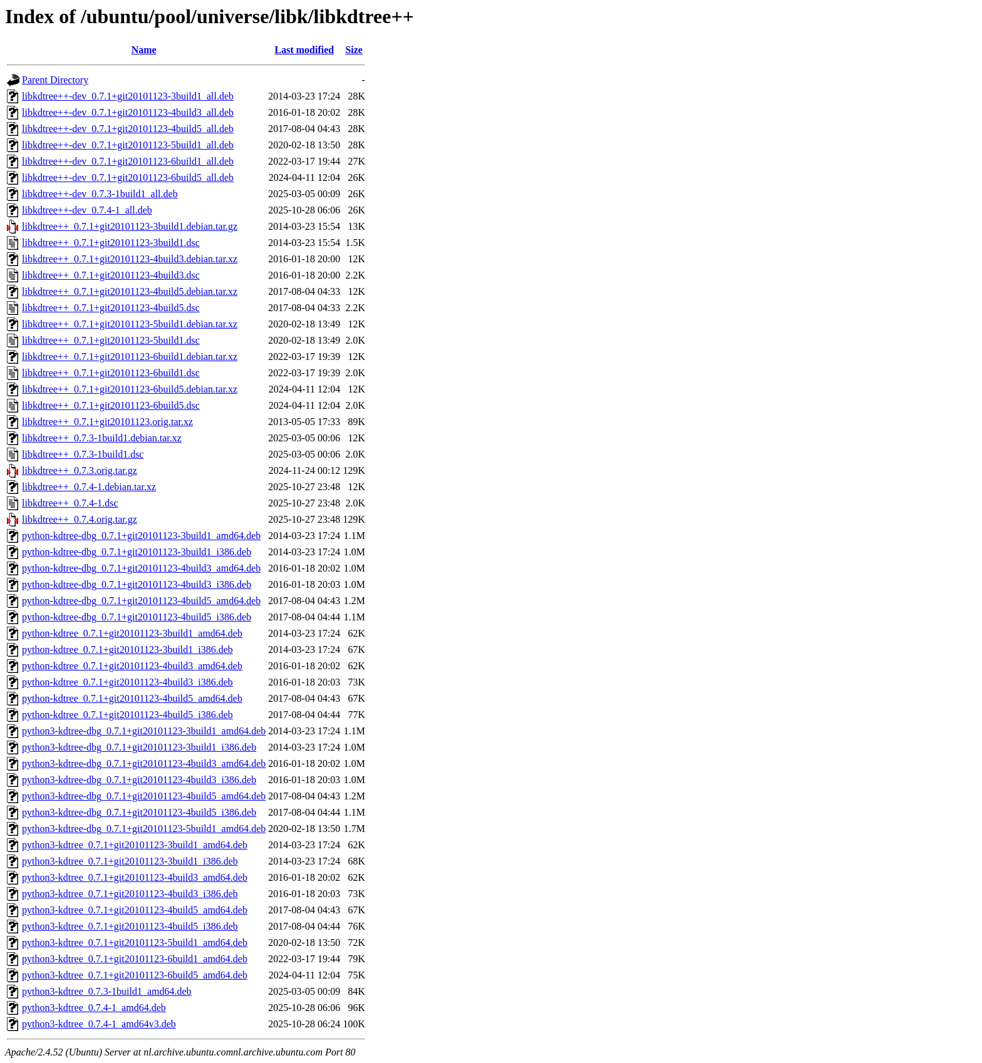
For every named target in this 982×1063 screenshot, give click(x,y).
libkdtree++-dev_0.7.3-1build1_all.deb (100, 193)
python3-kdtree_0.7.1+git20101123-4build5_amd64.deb (134, 910)
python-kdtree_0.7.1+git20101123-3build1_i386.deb (127, 649)
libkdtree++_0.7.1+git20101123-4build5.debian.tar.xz (129, 291)
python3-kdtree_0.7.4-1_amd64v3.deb (99, 1024)
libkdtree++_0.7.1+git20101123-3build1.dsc (111, 242)
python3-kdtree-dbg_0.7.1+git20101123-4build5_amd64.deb (144, 796)
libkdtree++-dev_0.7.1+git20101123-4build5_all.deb (128, 128)
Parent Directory (55, 79)
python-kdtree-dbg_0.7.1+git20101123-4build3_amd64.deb (141, 568)
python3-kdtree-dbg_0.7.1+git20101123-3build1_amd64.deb (144, 731)
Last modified (304, 49)
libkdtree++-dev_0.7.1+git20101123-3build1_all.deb (128, 96)
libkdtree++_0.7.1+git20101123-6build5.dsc (111, 405)
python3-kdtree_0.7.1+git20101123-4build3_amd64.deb (134, 877)
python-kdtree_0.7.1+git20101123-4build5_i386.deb (127, 714)
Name (144, 49)
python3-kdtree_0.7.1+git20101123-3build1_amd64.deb (134, 845)
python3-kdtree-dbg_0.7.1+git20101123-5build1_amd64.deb (144, 828)
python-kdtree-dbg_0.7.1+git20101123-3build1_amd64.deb (141, 535)
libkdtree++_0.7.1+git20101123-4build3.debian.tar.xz (129, 259)
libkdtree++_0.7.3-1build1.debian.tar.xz (102, 438)
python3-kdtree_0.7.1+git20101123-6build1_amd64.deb (134, 958)
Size (354, 49)
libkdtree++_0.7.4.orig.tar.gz (79, 519)
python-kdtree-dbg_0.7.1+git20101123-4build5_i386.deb (136, 617)
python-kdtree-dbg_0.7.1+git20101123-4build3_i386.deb (136, 584)
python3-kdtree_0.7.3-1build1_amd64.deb (107, 991)
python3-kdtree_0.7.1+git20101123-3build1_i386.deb (130, 861)
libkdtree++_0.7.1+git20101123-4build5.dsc (111, 307)
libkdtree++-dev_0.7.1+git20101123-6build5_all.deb (128, 177)
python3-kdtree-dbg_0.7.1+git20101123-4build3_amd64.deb (144, 763)
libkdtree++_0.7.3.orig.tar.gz (79, 470)
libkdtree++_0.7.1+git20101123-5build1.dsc (111, 340)
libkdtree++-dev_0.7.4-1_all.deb (87, 210)
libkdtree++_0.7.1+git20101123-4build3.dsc (111, 275)
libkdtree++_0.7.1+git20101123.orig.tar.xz (107, 421)
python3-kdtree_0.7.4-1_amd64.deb (94, 1007)
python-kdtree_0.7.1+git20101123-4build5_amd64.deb (132, 698)
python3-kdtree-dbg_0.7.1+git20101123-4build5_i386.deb (139, 812)
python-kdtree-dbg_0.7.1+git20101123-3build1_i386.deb (136, 552)
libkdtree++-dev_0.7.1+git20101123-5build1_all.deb (128, 145)
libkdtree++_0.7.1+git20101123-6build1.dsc (111, 372)
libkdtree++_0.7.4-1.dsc (70, 503)
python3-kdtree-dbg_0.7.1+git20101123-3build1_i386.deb (139, 747)
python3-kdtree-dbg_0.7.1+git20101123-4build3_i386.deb (139, 779)
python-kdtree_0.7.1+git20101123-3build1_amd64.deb (132, 633)
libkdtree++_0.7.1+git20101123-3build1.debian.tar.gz (129, 226)
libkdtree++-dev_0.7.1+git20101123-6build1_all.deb (128, 161)
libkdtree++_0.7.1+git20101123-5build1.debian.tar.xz (129, 324)
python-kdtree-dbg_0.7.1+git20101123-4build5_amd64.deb (141, 600)
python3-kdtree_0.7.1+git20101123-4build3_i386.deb (130, 893)
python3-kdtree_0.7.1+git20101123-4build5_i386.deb (130, 926)
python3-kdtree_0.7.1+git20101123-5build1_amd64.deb (134, 942)
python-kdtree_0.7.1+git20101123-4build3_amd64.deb (132, 665)
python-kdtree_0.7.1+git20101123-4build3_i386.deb (127, 682)
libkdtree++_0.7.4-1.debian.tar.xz (89, 486)
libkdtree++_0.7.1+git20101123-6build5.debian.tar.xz (129, 389)
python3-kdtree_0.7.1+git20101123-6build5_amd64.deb (134, 975)
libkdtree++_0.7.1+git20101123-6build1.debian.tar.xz (129, 356)
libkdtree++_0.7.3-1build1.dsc (82, 454)
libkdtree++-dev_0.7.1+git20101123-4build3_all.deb (128, 112)
